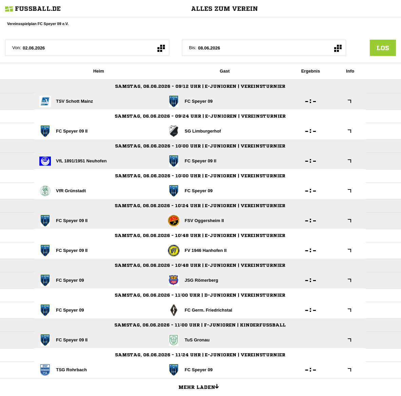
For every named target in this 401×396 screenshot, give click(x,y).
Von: (16, 47)
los (383, 48)
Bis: (192, 47)
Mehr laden (201, 386)
